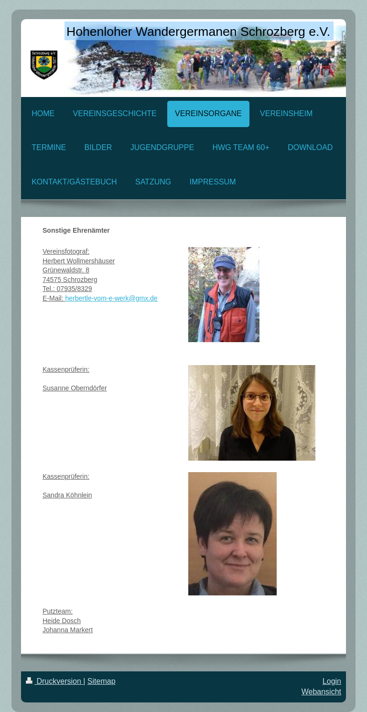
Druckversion (54, 681)
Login (332, 681)
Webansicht (321, 692)
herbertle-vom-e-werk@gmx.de (111, 298)
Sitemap (101, 681)
